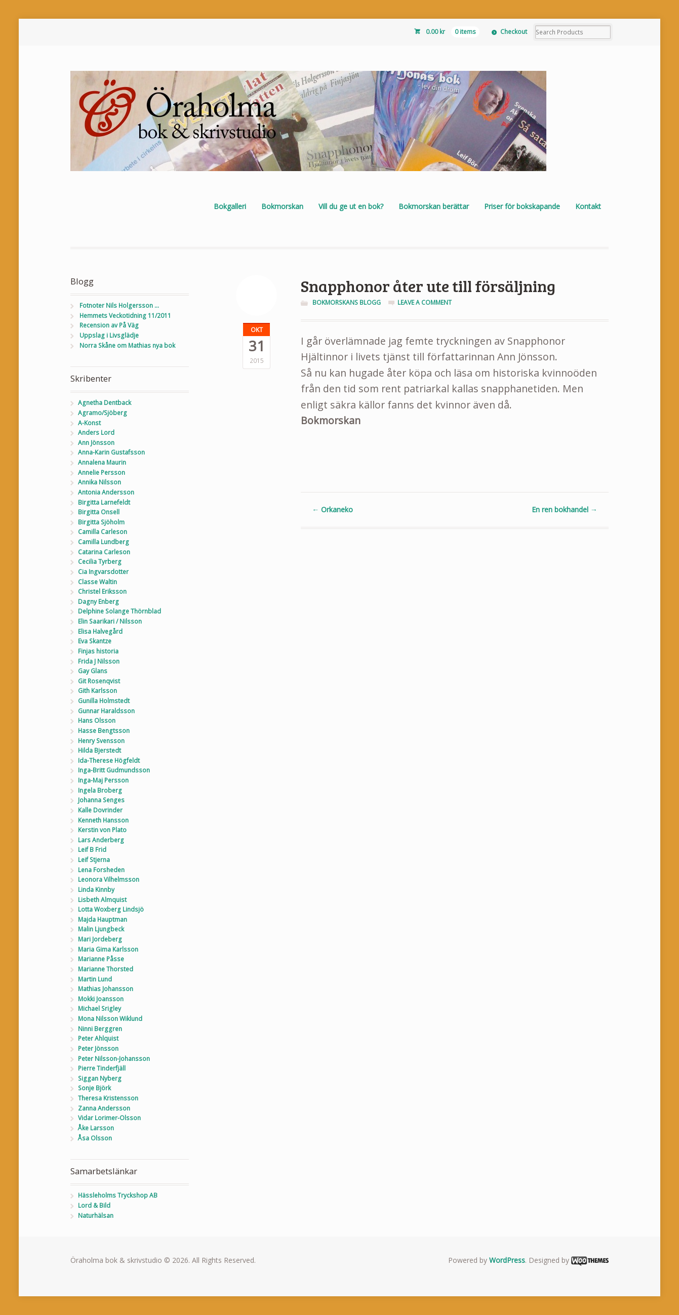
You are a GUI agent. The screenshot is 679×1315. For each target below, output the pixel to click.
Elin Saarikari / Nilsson (110, 621)
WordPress (507, 1260)
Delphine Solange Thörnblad (119, 611)
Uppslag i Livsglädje (109, 335)
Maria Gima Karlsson (108, 949)
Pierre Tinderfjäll (102, 1068)
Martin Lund (95, 979)
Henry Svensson (101, 740)
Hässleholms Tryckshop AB (117, 1195)
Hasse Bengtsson (104, 730)
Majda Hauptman (102, 919)
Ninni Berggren (100, 1028)
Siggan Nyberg (100, 1078)
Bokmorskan (282, 206)
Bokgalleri (230, 206)
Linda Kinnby (96, 889)
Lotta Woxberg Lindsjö (111, 909)
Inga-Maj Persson (103, 780)
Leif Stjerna (94, 859)
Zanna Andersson (104, 1108)
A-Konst (89, 423)
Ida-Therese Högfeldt (109, 760)
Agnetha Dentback (104, 402)
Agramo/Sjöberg (102, 412)
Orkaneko (332, 509)
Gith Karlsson (97, 690)
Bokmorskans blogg (346, 302)
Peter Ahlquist (98, 1038)
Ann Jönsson (96, 442)
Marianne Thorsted (105, 969)
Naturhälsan (95, 1215)
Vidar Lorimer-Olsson (109, 1118)
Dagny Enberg (98, 601)
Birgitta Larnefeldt (104, 502)
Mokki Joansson (101, 999)
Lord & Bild (94, 1205)
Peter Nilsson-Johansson (114, 1058)
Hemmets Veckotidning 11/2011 (125, 315)
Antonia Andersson (106, 492)
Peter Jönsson (98, 1048)
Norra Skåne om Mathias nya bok (127, 345)
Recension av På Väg (109, 325)
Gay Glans (92, 671)
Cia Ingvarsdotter (103, 571)
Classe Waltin (97, 582)
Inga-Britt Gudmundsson (114, 770)
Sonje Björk (94, 1088)
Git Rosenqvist (99, 681)
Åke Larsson (96, 1128)
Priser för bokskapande (522, 206)
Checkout (513, 31)
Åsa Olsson (95, 1138)
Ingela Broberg (100, 790)
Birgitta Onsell (98, 512)
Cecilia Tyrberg (100, 561)
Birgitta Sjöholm (101, 522)
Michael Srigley (99, 1008)
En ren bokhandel (564, 509)
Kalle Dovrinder (100, 810)
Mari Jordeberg (100, 939)
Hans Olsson (96, 720)
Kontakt (588, 206)
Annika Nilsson (99, 482)
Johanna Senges (101, 800)
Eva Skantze (94, 641)
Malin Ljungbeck (101, 929)
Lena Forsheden (101, 870)
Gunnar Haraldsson (106, 711)
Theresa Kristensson (108, 1098)
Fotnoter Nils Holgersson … (119, 305)
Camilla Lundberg (103, 542)
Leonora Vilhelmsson (108, 879)
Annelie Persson (101, 472)
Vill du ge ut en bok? (350, 206)
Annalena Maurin (102, 462)
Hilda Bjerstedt (99, 750)
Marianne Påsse (101, 959)
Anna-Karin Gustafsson (111, 452)
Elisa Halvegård (100, 631)
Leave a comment (424, 302)
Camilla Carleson (102, 531)
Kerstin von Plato (102, 830)
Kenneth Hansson (103, 820)
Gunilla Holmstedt (104, 700)
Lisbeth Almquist (102, 899)
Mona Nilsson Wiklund (110, 1018)
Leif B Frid (92, 849)
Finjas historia (98, 651)
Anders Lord (96, 432)
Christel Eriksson (102, 591)
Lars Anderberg (101, 840)
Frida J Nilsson (98, 661)
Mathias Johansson (105, 988)
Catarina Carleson (104, 552)
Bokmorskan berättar (433, 206)
